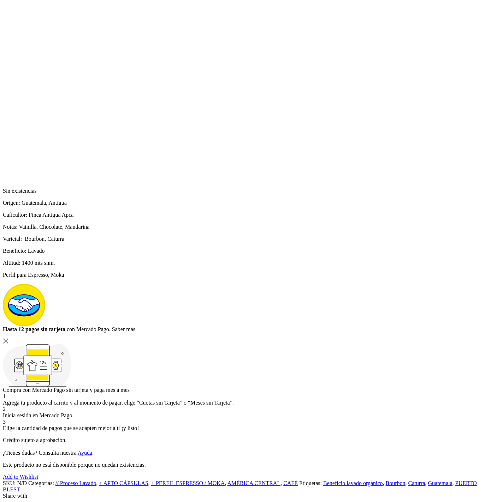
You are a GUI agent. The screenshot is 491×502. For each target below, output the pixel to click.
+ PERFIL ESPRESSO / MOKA (188, 483)
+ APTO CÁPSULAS (123, 483)
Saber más (123, 329)
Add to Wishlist (20, 477)
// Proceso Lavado (75, 483)
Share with (15, 496)
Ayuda (85, 453)
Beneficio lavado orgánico (353, 483)
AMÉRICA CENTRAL (253, 483)
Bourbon (396, 483)
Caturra (416, 483)
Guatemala (440, 483)
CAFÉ (290, 483)
